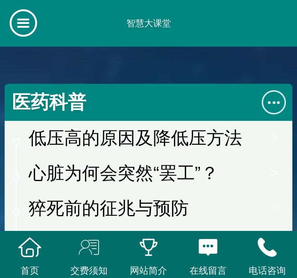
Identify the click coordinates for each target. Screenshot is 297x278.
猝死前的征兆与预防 (109, 208)
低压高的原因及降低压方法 (135, 138)
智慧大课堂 (148, 23)
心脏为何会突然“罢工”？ (123, 173)
